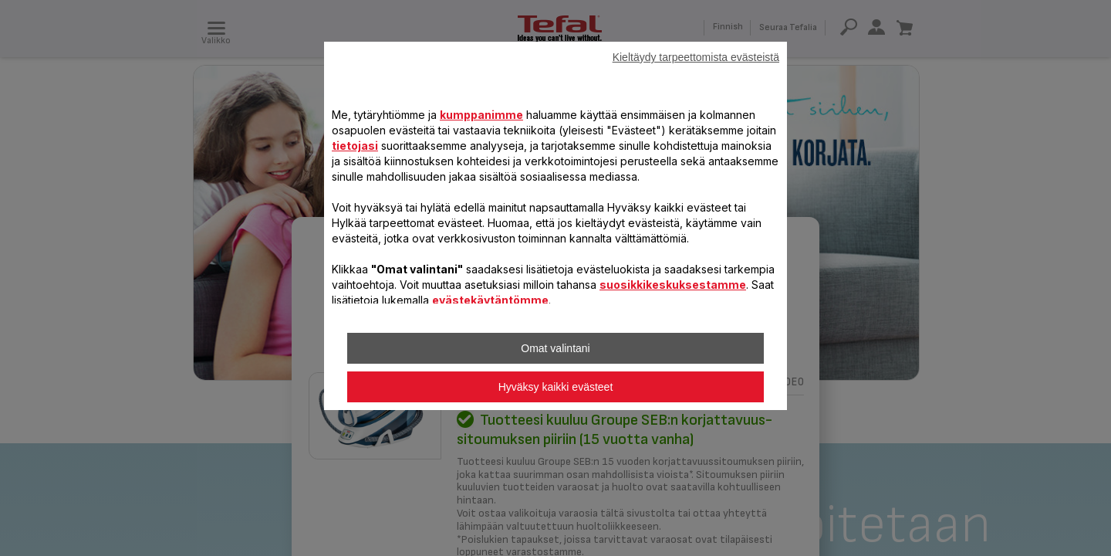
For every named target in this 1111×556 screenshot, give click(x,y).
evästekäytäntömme (490, 300)
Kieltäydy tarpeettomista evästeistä (696, 57)
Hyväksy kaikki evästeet (555, 387)
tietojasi (355, 145)
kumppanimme (481, 114)
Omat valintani (555, 348)
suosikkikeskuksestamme (672, 284)
